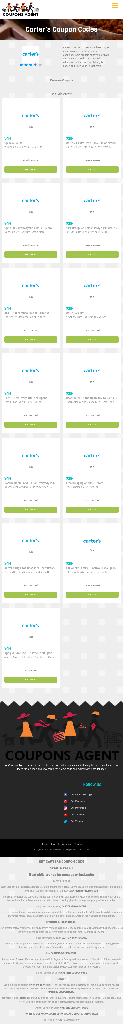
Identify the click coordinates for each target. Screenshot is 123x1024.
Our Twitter (77, 821)
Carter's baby (38, 984)
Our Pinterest (78, 801)
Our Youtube (77, 814)
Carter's (24, 998)
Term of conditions (61, 844)
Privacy (78, 844)
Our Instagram (78, 808)
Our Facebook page (81, 794)
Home (44, 844)
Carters (19, 959)
